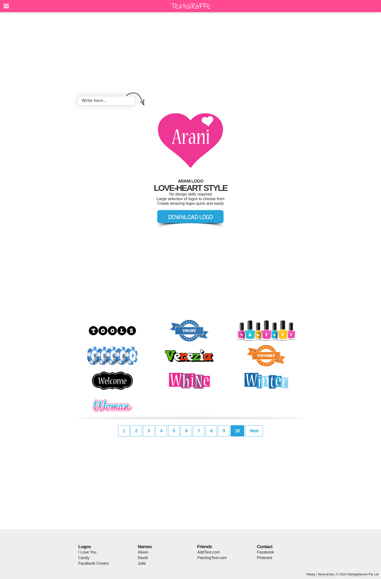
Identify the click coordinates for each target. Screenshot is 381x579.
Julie (142, 563)
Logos (84, 546)
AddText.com (208, 552)
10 (237, 430)
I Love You (87, 552)
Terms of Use (325, 574)
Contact (264, 546)
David (143, 558)
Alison (143, 552)
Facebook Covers (93, 563)
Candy (83, 558)
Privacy (310, 574)
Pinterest (264, 558)
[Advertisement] (190, 55)
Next (254, 430)
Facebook (265, 552)
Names (145, 546)
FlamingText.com (212, 558)
